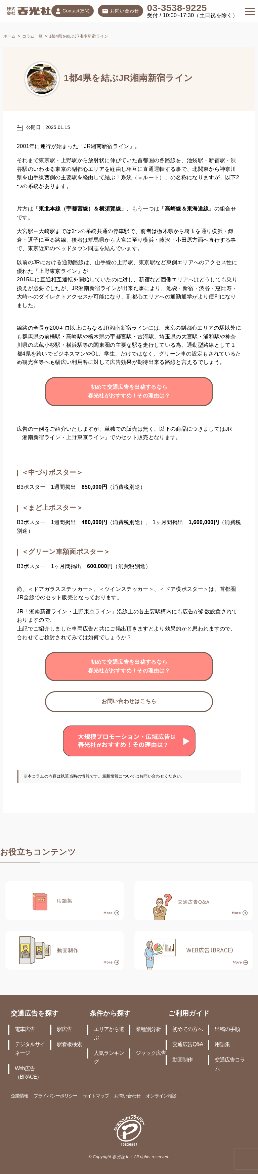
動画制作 (182, 1060)
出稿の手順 (227, 1029)
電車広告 (25, 1029)
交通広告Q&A (187, 1044)
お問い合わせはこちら (128, 701)
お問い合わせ (120, 11)
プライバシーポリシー (55, 1096)
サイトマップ (96, 1096)
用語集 (222, 1044)
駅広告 (64, 1029)
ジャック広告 (151, 1053)
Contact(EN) (72, 11)
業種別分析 (148, 1029)
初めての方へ (187, 1029)
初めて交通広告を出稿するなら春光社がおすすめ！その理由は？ (129, 391)
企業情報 (19, 1096)
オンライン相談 (161, 1096)
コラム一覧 (32, 36)
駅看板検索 (69, 1044)
